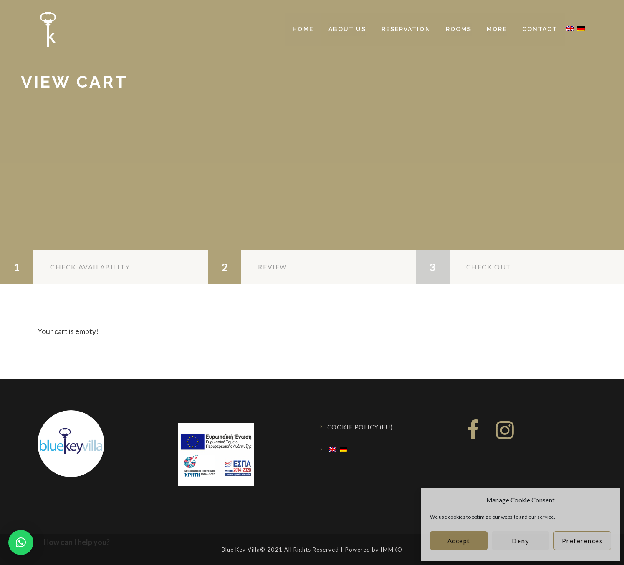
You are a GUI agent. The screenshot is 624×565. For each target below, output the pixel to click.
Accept (458, 541)
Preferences (582, 541)
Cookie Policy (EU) (360, 427)
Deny (520, 541)
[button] (20, 542)
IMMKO (391, 549)
